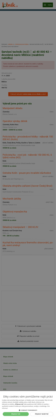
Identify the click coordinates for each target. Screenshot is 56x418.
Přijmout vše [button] (15, 414)
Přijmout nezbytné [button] (41, 414)
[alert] (28, 209)
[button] (28, 410)
